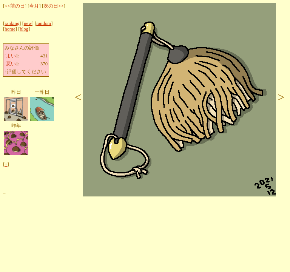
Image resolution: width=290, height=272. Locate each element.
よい (11, 56)
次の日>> (53, 6)
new (28, 23)
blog (24, 29)
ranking (12, 23)
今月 (34, 6)
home (10, 29)
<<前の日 (15, 6)
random (43, 23)
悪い (11, 63)
